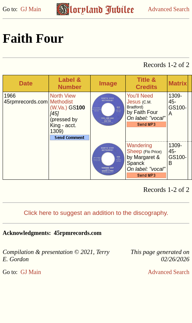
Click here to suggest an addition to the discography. (96, 212)
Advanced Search (168, 9)
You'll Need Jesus (140, 98)
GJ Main (31, 9)
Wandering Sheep (139, 148)
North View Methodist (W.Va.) (62, 101)
